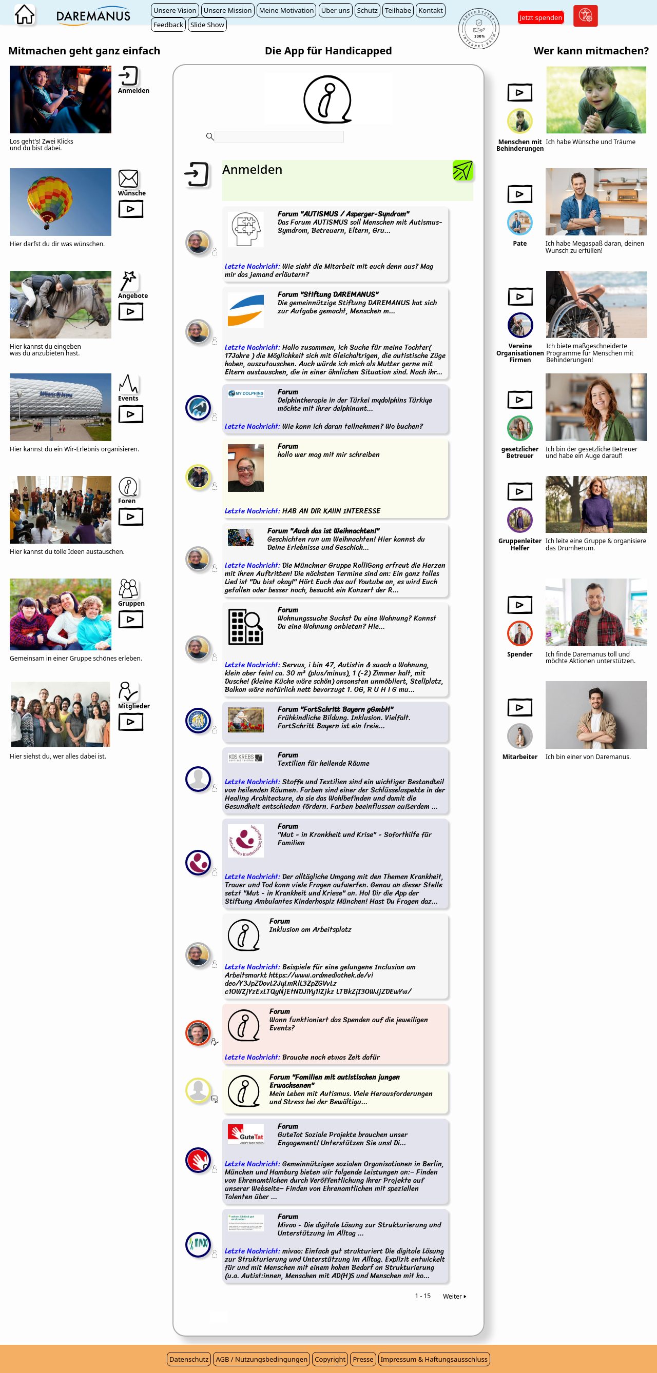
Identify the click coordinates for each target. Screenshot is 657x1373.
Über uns (335, 10)
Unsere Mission (228, 10)
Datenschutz (188, 1359)
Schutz (367, 10)
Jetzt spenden (541, 17)
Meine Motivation (286, 10)
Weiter (455, 1296)
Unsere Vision (175, 10)
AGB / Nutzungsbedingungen (261, 1359)
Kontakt (430, 10)
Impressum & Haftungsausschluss (434, 1359)
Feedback (168, 24)
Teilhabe (398, 10)
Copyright (330, 1359)
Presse (363, 1359)
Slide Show (207, 24)
